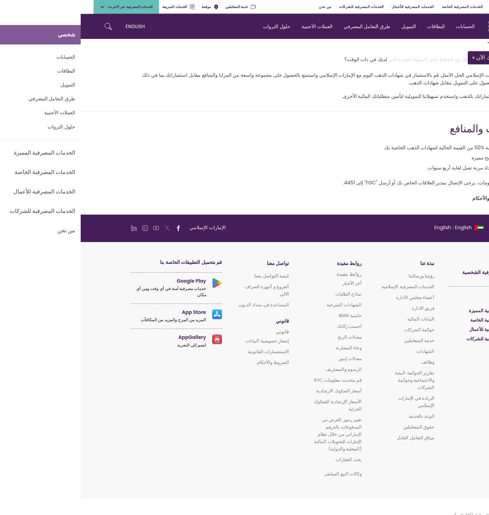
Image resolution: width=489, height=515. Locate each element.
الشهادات (345, 351)
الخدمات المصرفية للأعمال (332, 6)
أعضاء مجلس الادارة (334, 297)
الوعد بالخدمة (341, 416)
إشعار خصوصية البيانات (186, 341)
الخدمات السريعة (98, 6)
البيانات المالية (340, 319)
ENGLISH (54, 26)
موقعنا (129, 6)
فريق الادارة (342, 308)
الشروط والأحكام (192, 362)
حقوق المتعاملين (338, 427)
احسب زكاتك (268, 326)
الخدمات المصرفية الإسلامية (327, 287)
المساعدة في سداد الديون (183, 305)
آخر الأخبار (271, 283)
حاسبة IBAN (269, 315)
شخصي (466, 6)
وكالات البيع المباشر (262, 474)
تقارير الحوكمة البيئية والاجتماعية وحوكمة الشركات (334, 380)
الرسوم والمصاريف (263, 369)
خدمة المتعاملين (160, 6)
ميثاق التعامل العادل (335, 438)
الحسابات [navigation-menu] (384, 26)
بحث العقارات (268, 460)
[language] (377, 227)
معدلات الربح (269, 337)
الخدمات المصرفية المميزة (431, 6)
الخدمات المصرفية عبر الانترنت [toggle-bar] (45, 6)
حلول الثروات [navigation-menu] (196, 26)
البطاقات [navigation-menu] (355, 26)
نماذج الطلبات (268, 294)
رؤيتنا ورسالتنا (341, 276)
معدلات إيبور (269, 359)
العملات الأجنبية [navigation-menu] (236, 26)
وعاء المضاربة (268, 348)
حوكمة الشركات (338, 330)
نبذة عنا (346, 263)
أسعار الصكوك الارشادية (258, 391)
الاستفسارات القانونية (187, 352)
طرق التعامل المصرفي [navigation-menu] (286, 26)
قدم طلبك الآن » (410, 58)
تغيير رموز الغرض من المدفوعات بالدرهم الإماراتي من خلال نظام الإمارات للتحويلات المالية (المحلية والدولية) (257, 434)
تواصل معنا (197, 263)
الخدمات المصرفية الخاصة (381, 6)
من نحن (244, 6)
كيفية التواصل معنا (191, 276)
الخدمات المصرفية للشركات (280, 6)
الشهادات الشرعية (263, 305)
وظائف (347, 362)
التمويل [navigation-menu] (328, 26)
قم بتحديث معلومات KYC (257, 380)
